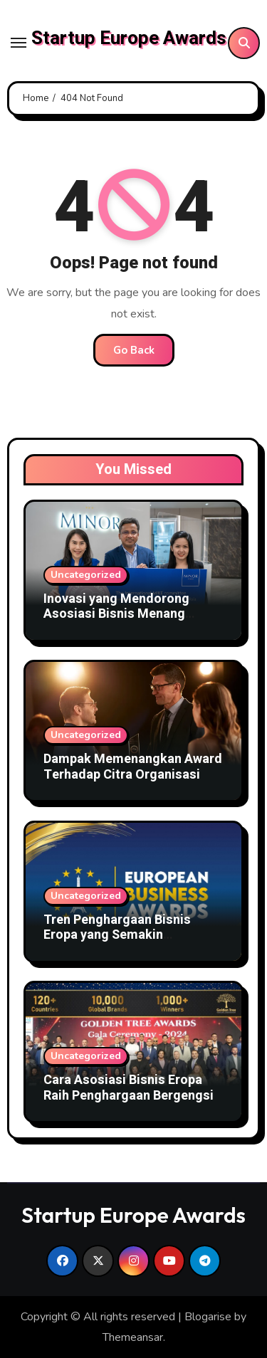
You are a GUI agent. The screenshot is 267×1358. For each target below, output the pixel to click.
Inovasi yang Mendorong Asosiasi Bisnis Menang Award (116, 614)
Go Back (134, 350)
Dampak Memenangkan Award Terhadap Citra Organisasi (132, 766)
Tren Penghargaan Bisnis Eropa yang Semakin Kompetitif (117, 935)
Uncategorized (86, 574)
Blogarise (207, 1317)
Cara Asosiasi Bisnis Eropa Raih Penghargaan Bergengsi (128, 1087)
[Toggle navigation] (18, 42)
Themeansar (133, 1337)
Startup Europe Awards (128, 38)
